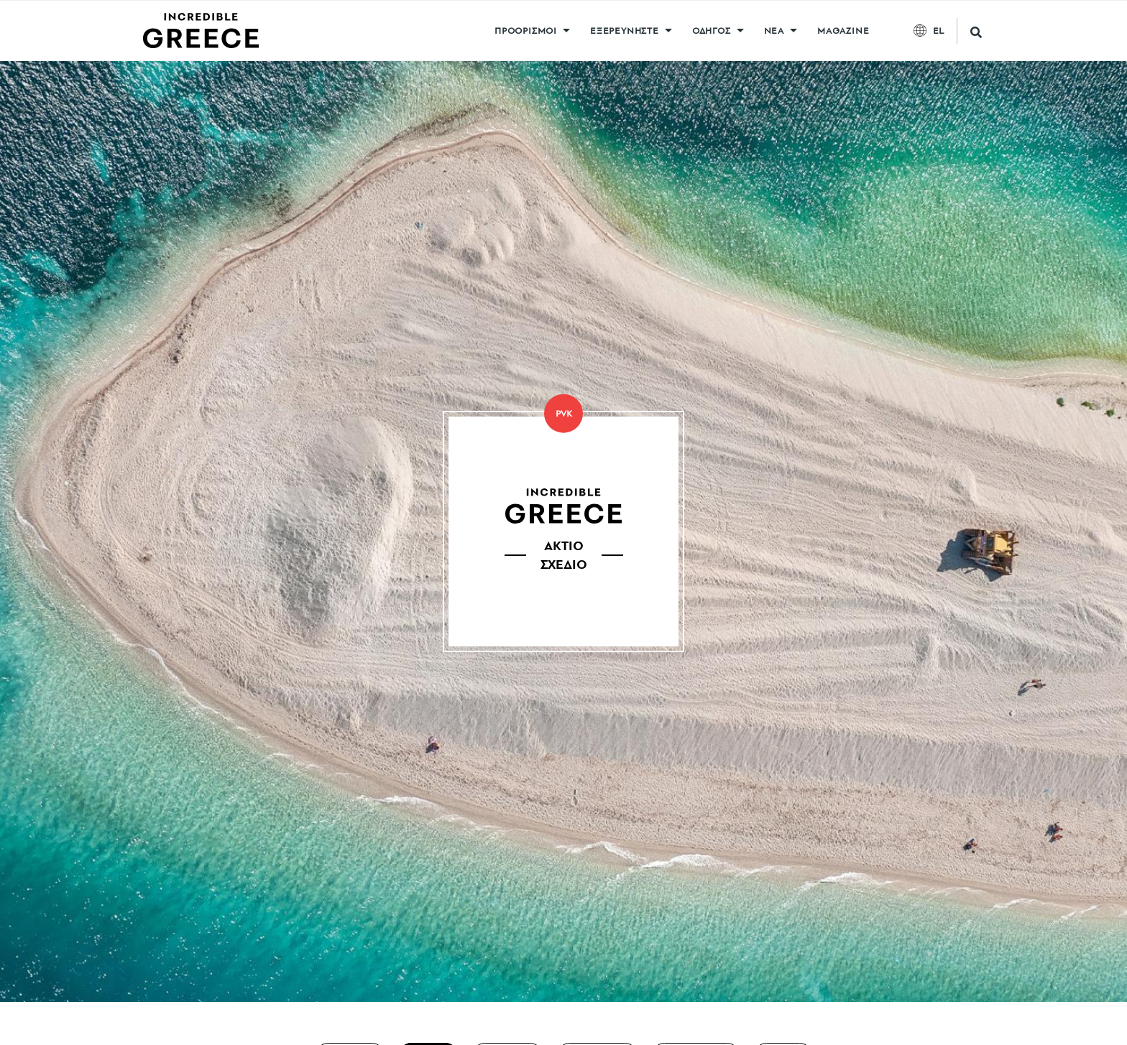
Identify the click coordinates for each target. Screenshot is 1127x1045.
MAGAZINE (843, 30)
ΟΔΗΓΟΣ (711, 30)
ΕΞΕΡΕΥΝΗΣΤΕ (624, 30)
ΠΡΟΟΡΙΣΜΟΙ (525, 30)
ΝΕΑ (774, 30)
